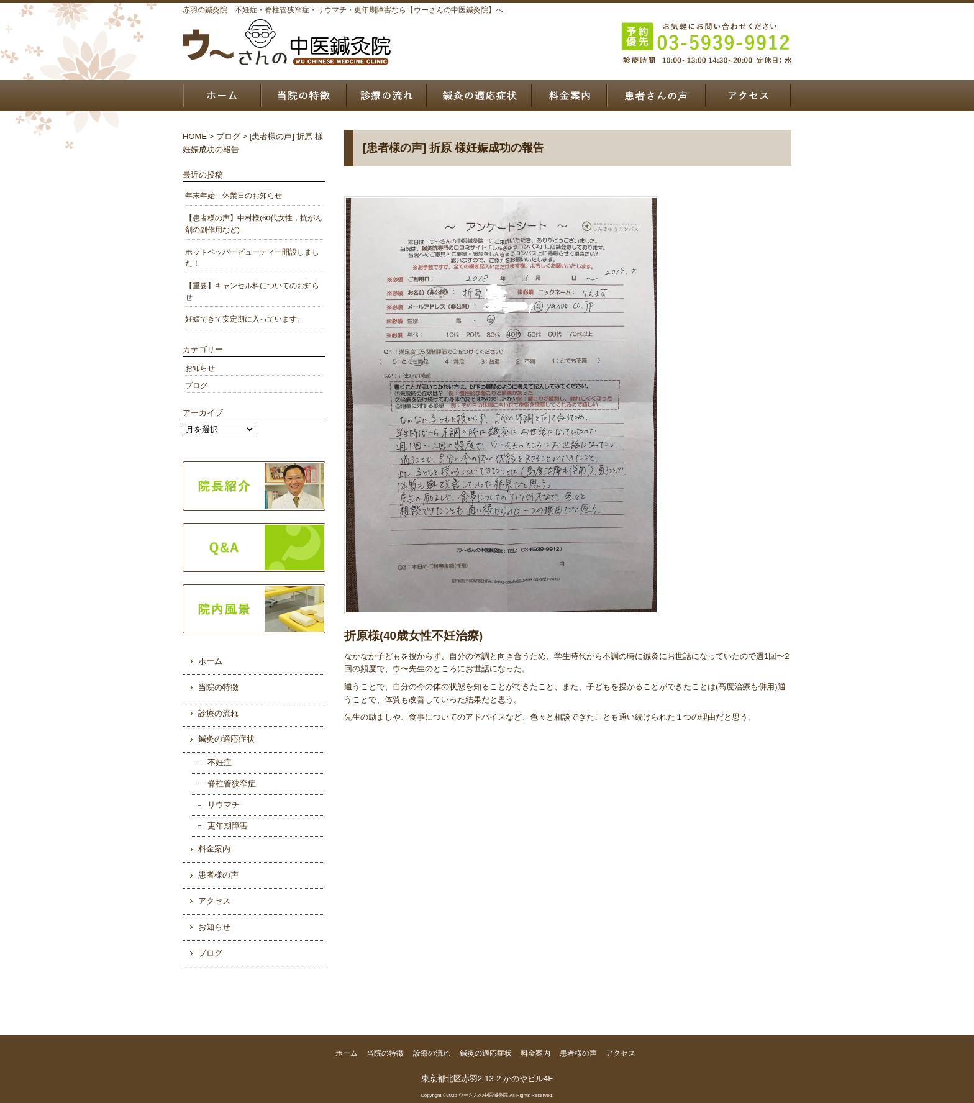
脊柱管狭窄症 (231, 783)
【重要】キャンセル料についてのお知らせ (252, 291)
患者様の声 (655, 95)
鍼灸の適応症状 (479, 95)
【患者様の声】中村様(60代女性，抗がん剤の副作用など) (253, 224)
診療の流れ (386, 95)
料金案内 (568, 95)
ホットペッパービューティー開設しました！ (252, 258)
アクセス (748, 95)
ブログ (228, 136)
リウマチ (223, 804)
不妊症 (219, 762)
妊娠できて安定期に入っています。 (244, 319)
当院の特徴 (303, 95)
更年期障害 (227, 825)
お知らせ (200, 368)
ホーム (221, 95)
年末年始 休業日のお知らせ (233, 195)
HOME (195, 136)
